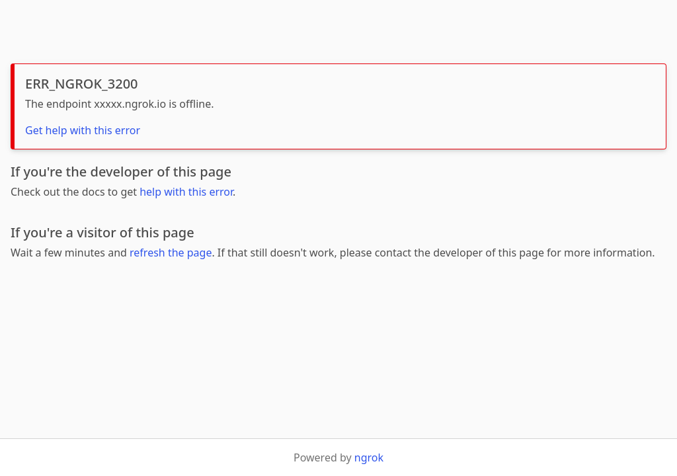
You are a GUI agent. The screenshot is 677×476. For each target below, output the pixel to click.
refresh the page (171, 252)
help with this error (186, 191)
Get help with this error (82, 130)
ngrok (368, 457)
